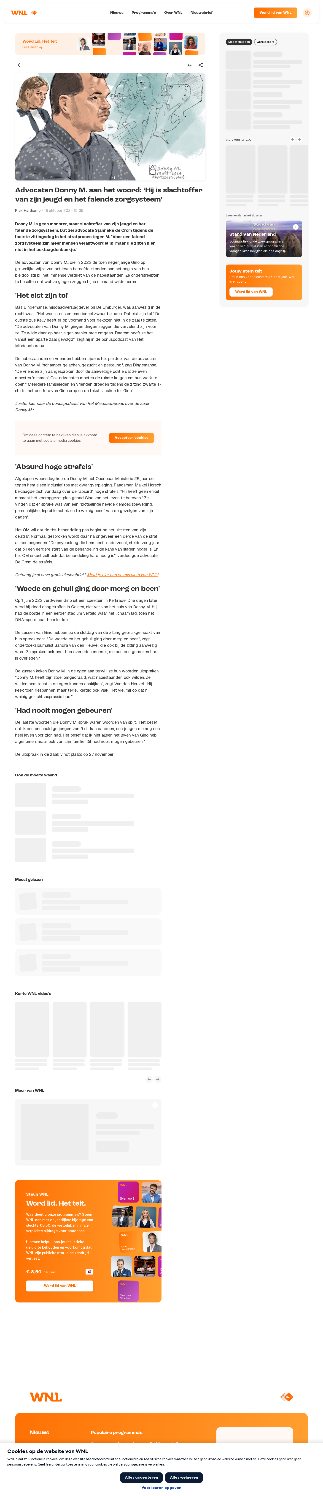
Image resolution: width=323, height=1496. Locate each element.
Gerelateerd (266, 42)
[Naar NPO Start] (286, 1397)
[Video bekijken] (110, 126)
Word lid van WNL (275, 13)
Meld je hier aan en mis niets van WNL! (122, 574)
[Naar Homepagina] (24, 13)
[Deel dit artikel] (200, 65)
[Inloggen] (307, 12)
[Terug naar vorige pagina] (19, 65)
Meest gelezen (239, 42)
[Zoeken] (244, 12)
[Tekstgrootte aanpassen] (189, 65)
